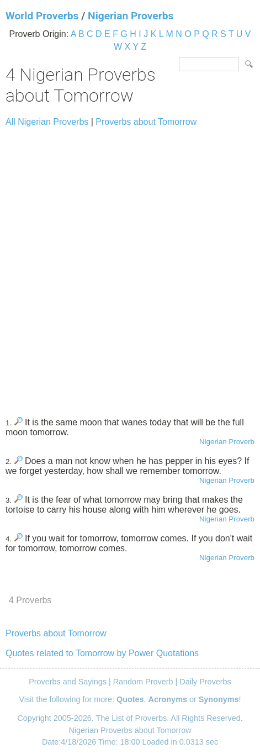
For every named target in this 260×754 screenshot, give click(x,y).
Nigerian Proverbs (130, 15)
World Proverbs (42, 15)
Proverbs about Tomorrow (146, 121)
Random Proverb (143, 681)
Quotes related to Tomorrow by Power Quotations (102, 653)
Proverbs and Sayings (68, 681)
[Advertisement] (130, 267)
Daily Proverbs (205, 681)
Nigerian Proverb (226, 441)
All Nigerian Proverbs (47, 121)
